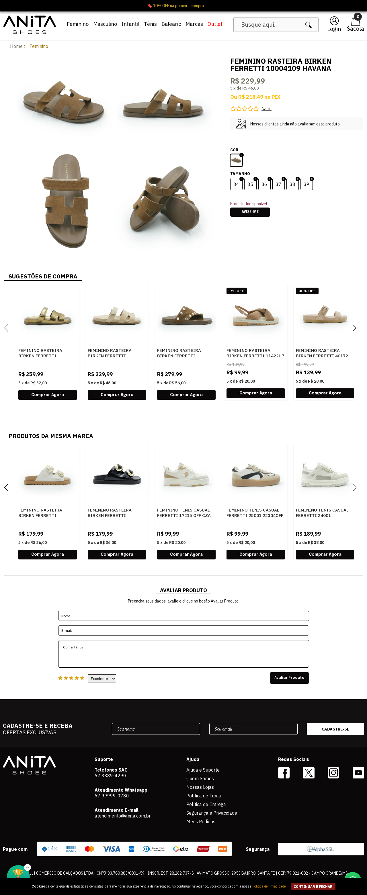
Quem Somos (200, 778)
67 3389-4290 (110, 775)
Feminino (78, 24)
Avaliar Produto (289, 678)
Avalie (266, 108)
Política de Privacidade (269, 886)
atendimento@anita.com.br (123, 816)
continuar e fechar (313, 886)
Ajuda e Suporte (203, 770)
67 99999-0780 (112, 796)
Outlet (215, 24)
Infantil (130, 24)
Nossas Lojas (200, 787)
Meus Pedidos (200, 821)
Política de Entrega (206, 804)
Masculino (105, 24)
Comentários (183, 654)
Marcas (194, 24)
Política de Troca (203, 796)
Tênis (150, 24)
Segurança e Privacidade (211, 813)
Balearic (171, 24)
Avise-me (250, 212)
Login (334, 29)
